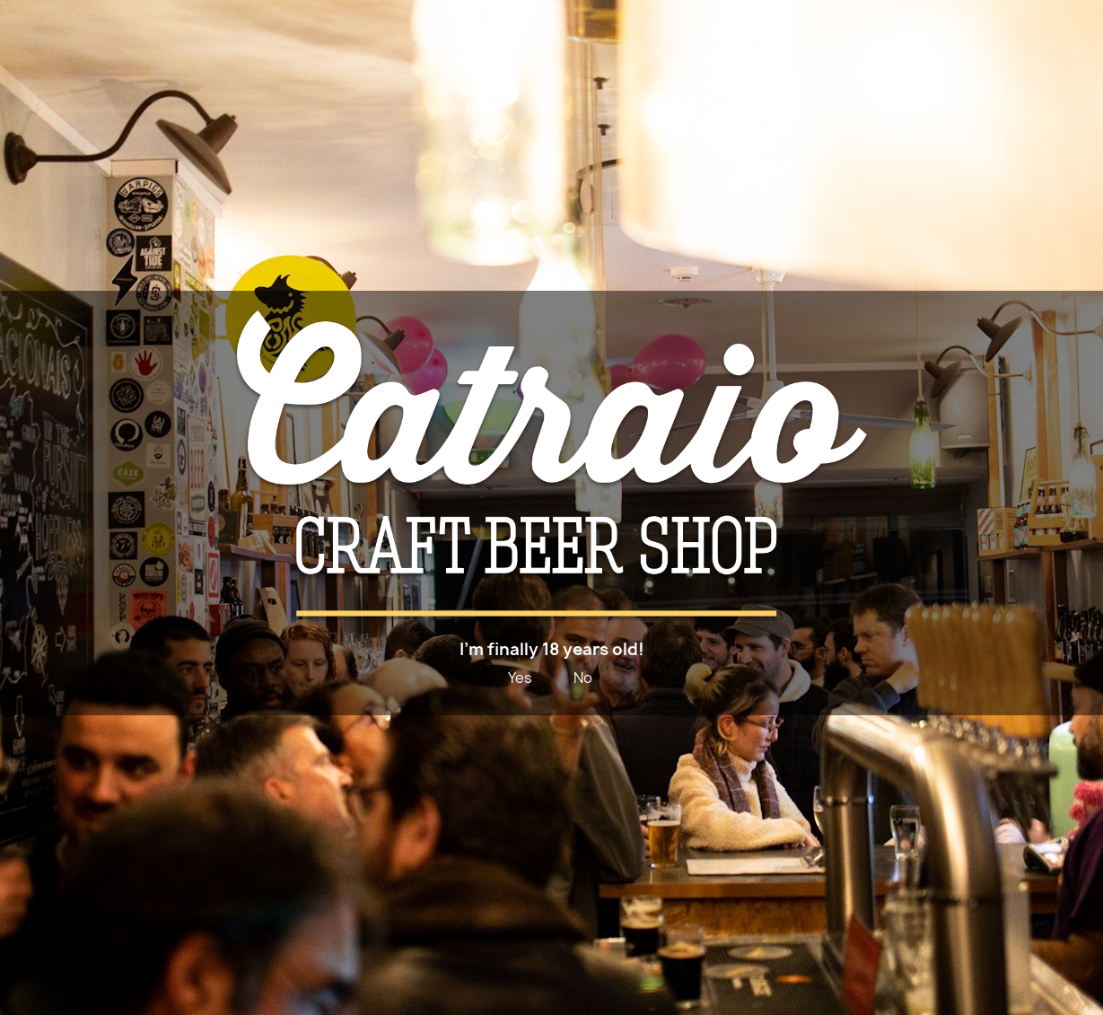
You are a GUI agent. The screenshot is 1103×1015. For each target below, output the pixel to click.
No (582, 678)
